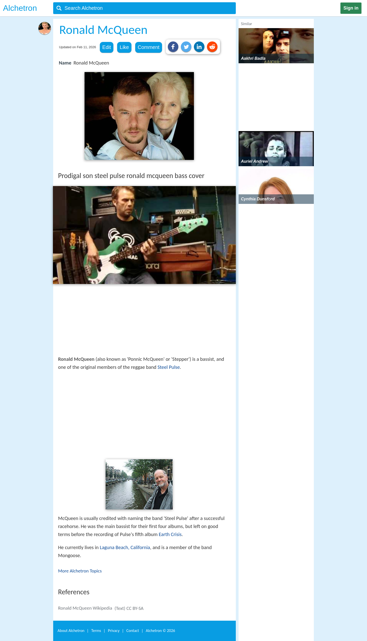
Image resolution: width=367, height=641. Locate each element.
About (71, 630)
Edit (106, 47)
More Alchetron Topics (80, 571)
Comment (149, 47)
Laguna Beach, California (125, 547)
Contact (132, 630)
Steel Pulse (169, 367)
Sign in (350, 8)
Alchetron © (160, 630)
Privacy (113, 630)
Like (124, 47)
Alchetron (20, 8)
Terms (96, 630)
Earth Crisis (170, 534)
